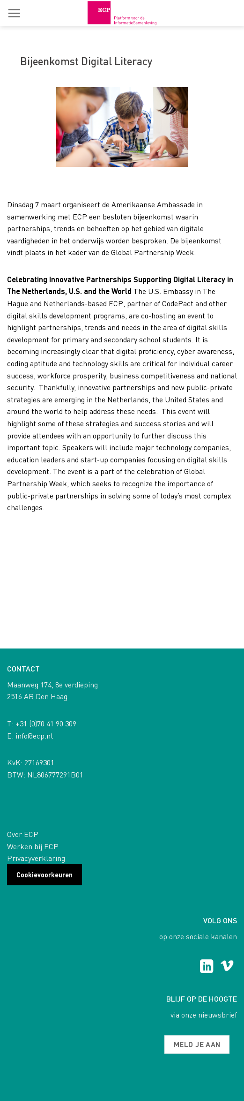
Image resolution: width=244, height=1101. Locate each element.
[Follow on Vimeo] (227, 967)
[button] (14, 13)
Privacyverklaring (36, 858)
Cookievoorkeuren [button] (44, 874)
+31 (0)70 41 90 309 (45, 723)
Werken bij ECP (33, 846)
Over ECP (22, 834)
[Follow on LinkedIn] (207, 967)
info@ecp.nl (34, 735)
